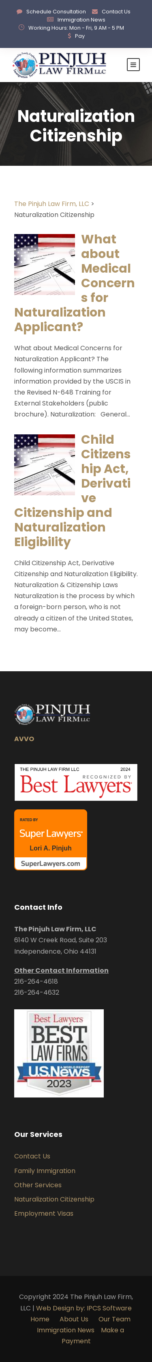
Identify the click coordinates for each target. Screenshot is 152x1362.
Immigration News (81, 20)
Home (39, 1319)
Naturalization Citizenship (54, 1199)
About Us (75, 1319)
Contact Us (116, 11)
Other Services (38, 1185)
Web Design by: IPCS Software (84, 1308)
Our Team (114, 1319)
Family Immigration (44, 1170)
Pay (80, 36)
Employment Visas (43, 1213)
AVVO (24, 739)
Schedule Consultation (56, 11)
